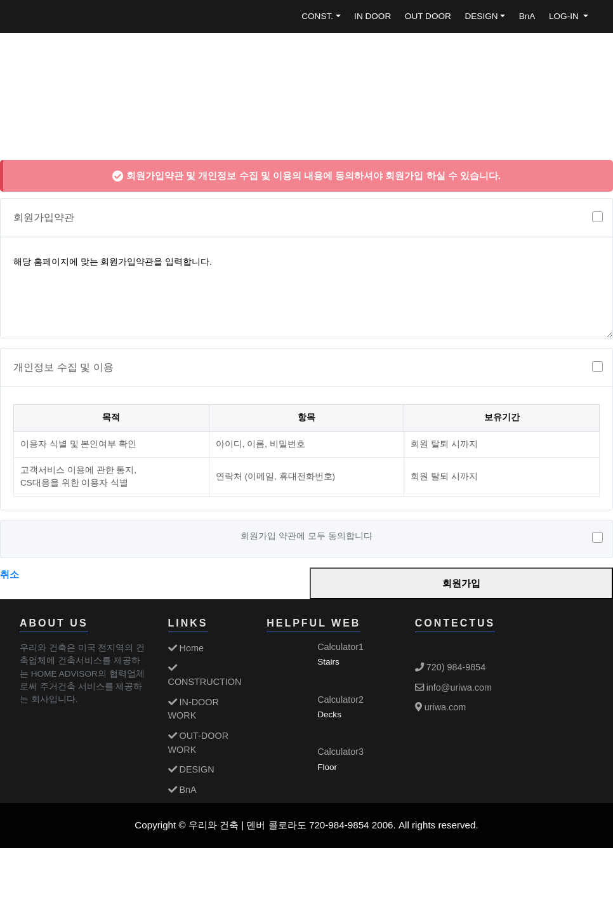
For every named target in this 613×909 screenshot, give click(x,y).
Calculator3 (340, 751)
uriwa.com (440, 707)
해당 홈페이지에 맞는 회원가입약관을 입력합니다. (306, 290)
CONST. (317, 16)
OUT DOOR (428, 16)
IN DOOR (372, 16)
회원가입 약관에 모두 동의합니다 (306, 537)
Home (186, 648)
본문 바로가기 (0, 0)
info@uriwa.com (453, 687)
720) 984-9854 (450, 667)
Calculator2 (340, 699)
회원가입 (461, 583)
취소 (9, 574)
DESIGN (481, 16)
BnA (527, 16)
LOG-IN (565, 16)
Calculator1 (340, 647)
